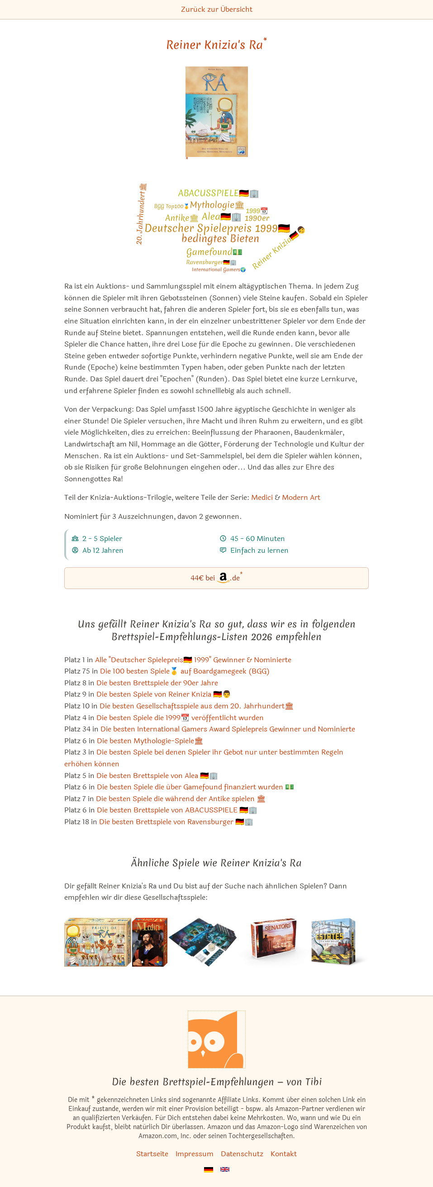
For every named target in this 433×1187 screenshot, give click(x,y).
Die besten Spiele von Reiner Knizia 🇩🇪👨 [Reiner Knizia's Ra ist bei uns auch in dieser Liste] (163, 694)
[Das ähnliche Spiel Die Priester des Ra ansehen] (97, 942)
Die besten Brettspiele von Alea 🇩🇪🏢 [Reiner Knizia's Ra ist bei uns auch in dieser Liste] (157, 775)
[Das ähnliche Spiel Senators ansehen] (273, 942)
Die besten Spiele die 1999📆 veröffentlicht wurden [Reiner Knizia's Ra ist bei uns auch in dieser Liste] (180, 717)
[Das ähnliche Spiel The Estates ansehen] (339, 942)
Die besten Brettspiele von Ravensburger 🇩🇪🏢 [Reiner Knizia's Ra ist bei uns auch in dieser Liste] (176, 821)
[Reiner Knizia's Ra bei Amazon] (217, 117)
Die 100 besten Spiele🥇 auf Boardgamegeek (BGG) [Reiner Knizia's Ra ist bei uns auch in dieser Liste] (185, 671)
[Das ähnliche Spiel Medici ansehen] (149, 942)
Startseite (152, 1153)
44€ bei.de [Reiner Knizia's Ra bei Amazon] (216, 577)
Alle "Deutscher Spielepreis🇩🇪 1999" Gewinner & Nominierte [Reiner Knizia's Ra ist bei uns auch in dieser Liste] (193, 659)
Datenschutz (242, 1153)
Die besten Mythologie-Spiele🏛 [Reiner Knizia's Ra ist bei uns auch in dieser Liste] (150, 740)
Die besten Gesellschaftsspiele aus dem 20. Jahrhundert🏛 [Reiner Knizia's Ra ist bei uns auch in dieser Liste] (197, 706)
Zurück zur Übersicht (216, 9)
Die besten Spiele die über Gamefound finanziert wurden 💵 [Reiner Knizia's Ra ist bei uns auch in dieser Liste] (195, 787)
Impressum (195, 1153)
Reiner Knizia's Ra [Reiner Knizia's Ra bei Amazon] (216, 44)
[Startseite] (217, 1039)
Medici (262, 497)
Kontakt (284, 1153)
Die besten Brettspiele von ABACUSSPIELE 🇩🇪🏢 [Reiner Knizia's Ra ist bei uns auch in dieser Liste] (177, 810)
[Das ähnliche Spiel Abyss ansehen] (203, 942)
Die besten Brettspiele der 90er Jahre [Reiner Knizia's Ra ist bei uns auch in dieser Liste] (157, 682)
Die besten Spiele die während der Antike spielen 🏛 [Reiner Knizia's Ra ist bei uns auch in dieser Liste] (181, 798)
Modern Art (301, 497)
